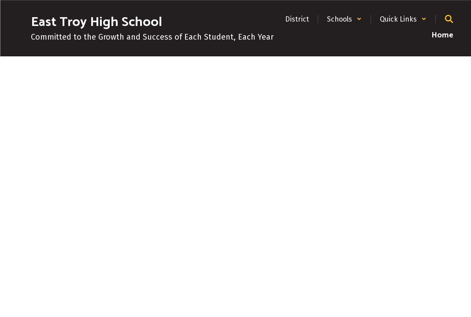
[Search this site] (449, 19)
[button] (344, 19)
